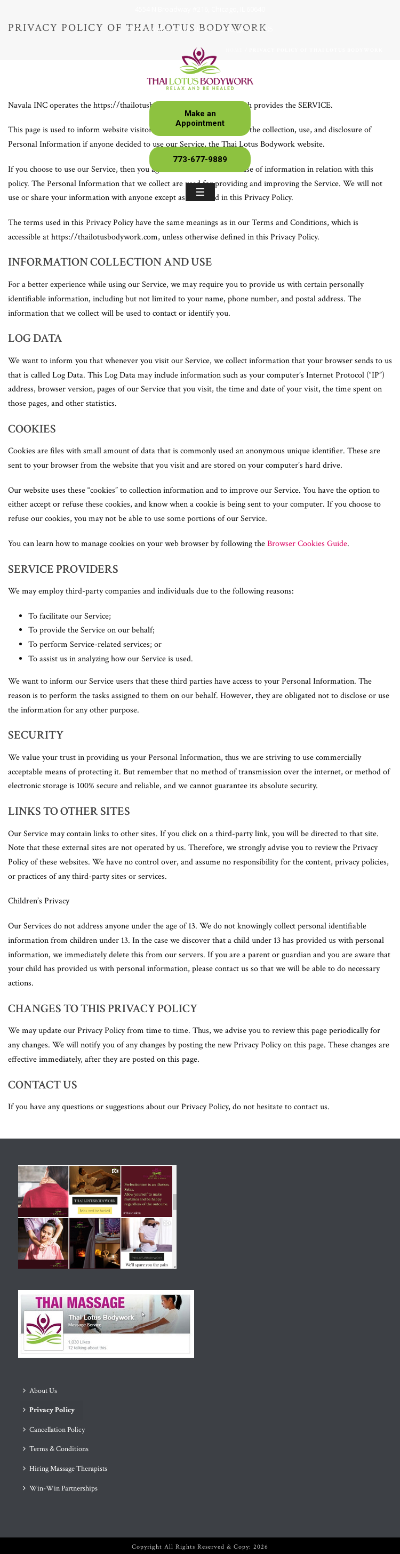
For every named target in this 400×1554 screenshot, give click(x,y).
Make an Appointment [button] (200, 118)
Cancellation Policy (54, 1430)
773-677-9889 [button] (200, 159)
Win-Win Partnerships (60, 1488)
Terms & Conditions (56, 1449)
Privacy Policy (49, 1410)
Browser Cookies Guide (307, 543)
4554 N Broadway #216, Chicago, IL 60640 (200, 9)
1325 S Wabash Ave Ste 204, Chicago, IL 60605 (200, 29)
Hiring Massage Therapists (65, 1468)
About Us (40, 1391)
